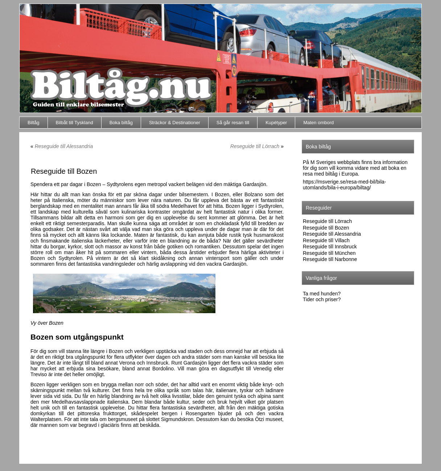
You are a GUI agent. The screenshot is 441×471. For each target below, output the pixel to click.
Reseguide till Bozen (326, 228)
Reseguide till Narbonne (330, 259)
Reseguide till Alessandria (64, 146)
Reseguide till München (329, 253)
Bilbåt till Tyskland (74, 122)
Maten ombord (318, 122)
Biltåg (34, 122)
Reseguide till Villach (326, 240)
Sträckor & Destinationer (174, 122)
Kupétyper (276, 122)
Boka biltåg (121, 122)
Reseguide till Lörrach (254, 146)
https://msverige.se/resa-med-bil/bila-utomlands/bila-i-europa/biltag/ (344, 184)
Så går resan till (233, 122)
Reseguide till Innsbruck (330, 246)
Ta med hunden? (322, 294)
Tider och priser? (322, 299)
